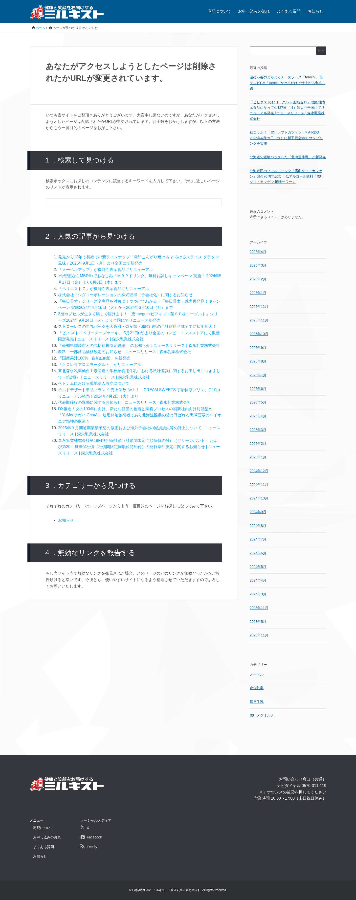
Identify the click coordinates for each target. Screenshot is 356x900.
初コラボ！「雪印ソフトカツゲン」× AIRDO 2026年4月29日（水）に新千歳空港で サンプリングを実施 (286, 137)
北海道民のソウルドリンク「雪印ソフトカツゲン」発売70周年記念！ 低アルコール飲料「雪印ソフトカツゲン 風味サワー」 (287, 176)
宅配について (219, 11)
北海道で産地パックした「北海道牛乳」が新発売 (288, 157)
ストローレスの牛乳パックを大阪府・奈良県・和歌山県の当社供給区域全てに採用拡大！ (137, 326)
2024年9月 (258, 512)
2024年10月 (259, 498)
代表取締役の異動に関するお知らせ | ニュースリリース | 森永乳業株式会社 (124, 402)
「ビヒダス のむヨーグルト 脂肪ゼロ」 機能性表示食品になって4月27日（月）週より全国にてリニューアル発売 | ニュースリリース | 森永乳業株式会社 (287, 110)
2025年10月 (259, 334)
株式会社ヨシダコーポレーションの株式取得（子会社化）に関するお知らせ (125, 295)
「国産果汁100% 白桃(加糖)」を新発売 (94, 358)
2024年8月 (258, 526)
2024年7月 (258, 539)
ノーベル (257, 674)
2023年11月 (259, 608)
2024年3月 (258, 594)
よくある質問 (289, 11)
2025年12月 (259, 307)
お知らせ (315, 11)
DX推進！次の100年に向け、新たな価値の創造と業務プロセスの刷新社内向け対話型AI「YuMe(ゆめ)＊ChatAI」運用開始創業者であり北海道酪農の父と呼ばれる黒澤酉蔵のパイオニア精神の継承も (139, 415)
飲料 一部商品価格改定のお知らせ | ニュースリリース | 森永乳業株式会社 (124, 352)
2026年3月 (258, 265)
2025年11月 (259, 320)
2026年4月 (258, 252)
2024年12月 (259, 471)
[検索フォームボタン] (215, 203)
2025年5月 (258, 402)
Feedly (92, 847)
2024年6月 (258, 553)
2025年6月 (258, 389)
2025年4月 (258, 416)
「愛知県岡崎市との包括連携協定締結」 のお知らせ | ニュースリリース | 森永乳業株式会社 (139, 345)
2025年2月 (258, 444)
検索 (321, 51)
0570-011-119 (314, 786)
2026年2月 (258, 279)
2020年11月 (259, 635)
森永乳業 (257, 688)
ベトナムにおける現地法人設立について (93, 383)
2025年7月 (258, 375)
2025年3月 (258, 430)
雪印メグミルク (262, 715)
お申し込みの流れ (254, 11)
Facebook (94, 837)
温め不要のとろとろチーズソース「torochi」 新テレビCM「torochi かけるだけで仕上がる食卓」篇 (287, 82)
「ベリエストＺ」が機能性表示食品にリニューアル (103, 289)
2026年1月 (258, 293)
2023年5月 (258, 622)
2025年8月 (258, 361)
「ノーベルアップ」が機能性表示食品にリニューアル (105, 270)
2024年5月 (258, 567)
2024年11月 (259, 485)
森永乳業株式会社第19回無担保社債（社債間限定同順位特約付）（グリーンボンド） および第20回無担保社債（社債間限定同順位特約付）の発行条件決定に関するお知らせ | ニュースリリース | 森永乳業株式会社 (139, 446)
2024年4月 (258, 580)
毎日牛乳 (257, 702)
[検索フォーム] (129, 203)
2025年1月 (258, 457)
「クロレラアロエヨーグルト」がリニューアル (99, 364)
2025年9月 (258, 348)
